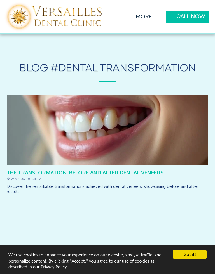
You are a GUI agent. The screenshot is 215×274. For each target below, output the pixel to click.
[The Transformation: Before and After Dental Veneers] (107, 172)
